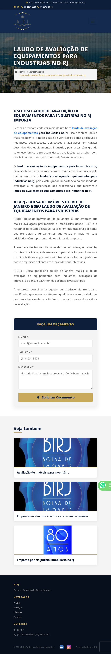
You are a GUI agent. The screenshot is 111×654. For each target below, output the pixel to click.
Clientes (18, 612)
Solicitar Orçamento (55, 397)
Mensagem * (26, 366)
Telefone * (25, 351)
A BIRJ (17, 602)
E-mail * (23, 336)
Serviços (18, 607)
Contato (18, 617)
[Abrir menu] (92, 21)
